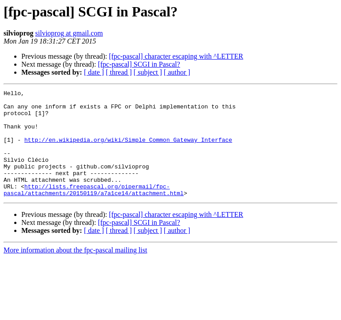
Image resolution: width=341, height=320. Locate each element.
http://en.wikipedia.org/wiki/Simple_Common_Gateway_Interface (128, 150)
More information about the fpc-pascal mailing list (75, 271)
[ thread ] (119, 72)
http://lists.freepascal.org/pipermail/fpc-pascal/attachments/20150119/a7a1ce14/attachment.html (94, 210)
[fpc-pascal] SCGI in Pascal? (139, 64)
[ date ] (94, 72)
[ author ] (177, 72)
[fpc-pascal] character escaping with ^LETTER (176, 56)
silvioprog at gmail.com (69, 33)
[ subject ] (148, 72)
